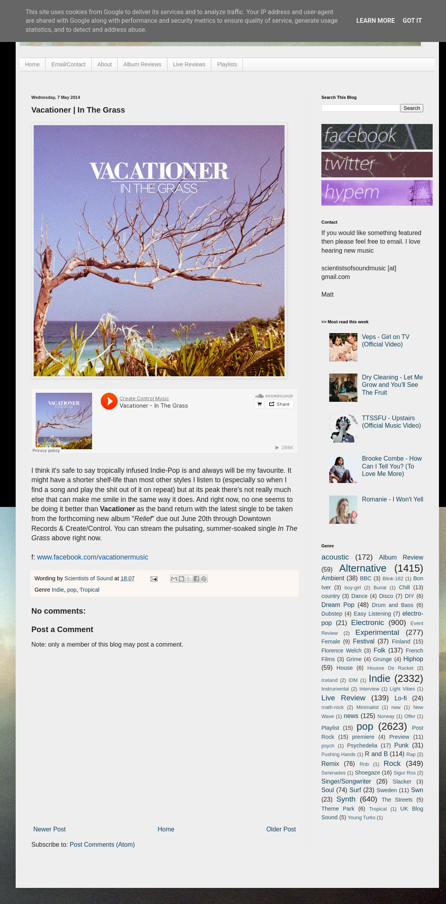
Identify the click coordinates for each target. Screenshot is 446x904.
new (396, 707)
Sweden (387, 790)
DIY (409, 596)
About (105, 64)
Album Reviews (142, 64)
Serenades (333, 773)
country (330, 596)
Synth (345, 799)
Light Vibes (402, 689)
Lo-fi (401, 698)
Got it (412, 20)
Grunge (382, 659)
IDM (352, 680)
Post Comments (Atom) (102, 844)
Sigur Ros (404, 773)
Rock (392, 763)
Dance (359, 596)
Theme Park (337, 809)
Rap (410, 754)
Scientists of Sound (89, 578)
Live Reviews (189, 64)
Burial (379, 588)
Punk (401, 745)
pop (71, 590)
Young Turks (361, 817)
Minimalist (367, 707)
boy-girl (352, 588)
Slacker (402, 781)
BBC (366, 578)
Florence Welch (341, 650)
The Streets (397, 799)
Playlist (330, 728)
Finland (401, 641)
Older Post (281, 829)
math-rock (332, 707)
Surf (355, 790)
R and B (376, 754)
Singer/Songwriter (346, 781)
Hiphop (413, 659)
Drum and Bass (392, 605)
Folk (379, 650)
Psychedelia (362, 745)
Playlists (227, 64)
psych (327, 746)
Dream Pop (337, 604)
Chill (404, 587)
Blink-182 (393, 578)
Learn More (375, 20)
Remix (330, 763)
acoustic (335, 557)
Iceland (329, 680)
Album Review (401, 557)
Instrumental (335, 689)
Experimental (377, 632)
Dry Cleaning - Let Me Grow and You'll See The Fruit (392, 385)
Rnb (364, 764)
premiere (363, 737)
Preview (399, 737)
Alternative (362, 568)
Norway (385, 716)
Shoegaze (367, 772)
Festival (363, 641)
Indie (58, 590)
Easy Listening (372, 614)
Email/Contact (68, 64)
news (351, 716)
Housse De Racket (390, 668)
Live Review (343, 698)
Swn (417, 790)
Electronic (367, 622)
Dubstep (332, 614)
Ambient (332, 578)
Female (330, 641)
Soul (327, 790)
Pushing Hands (338, 754)
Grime (354, 659)
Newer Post (49, 829)
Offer (409, 716)
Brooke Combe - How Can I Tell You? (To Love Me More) (392, 466)
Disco (386, 596)
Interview (369, 689)
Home (32, 64)
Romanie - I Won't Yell (392, 499)
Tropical (90, 590)
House (345, 668)
